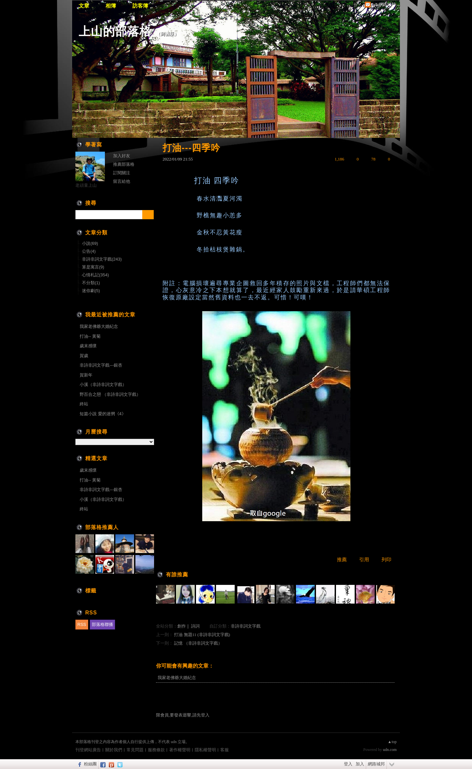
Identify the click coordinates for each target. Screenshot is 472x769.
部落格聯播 (102, 624)
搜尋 (148, 214)
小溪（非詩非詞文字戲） (103, 384)
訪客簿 (140, 6)
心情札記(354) (95, 274)
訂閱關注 (121, 172)
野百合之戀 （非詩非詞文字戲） (110, 394)
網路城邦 (376, 763)
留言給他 (121, 181)
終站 (84, 403)
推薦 (342, 559)
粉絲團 (90, 763)
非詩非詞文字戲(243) (102, 259)
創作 (181, 626)
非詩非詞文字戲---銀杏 (101, 365)
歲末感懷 (88, 345)
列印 (386, 559)
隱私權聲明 (205, 749)
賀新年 (86, 375)
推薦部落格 (123, 164)
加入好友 (121, 155)
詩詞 (195, 626)
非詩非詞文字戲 (246, 626)
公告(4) (89, 251)
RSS (81, 624)
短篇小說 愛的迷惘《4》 (103, 413)
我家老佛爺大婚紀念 (177, 677)
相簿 (111, 6)
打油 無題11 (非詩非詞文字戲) (202, 634)
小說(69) (90, 243)
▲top (392, 741)
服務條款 (156, 749)
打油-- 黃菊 (90, 336)
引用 (364, 559)
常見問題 (135, 749)
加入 (360, 763)
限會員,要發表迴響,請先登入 (182, 715)
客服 (224, 749)
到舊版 (167, 34)
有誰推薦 (177, 574)
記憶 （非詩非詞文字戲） (198, 643)
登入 (348, 763)
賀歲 (84, 355)
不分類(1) (91, 282)
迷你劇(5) (91, 290)
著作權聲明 (179, 749)
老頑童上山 (86, 185)
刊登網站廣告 (88, 749)
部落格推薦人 (102, 527)
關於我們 (113, 749)
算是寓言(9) (93, 267)
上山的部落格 (115, 31)
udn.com (390, 749)
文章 (84, 6)
